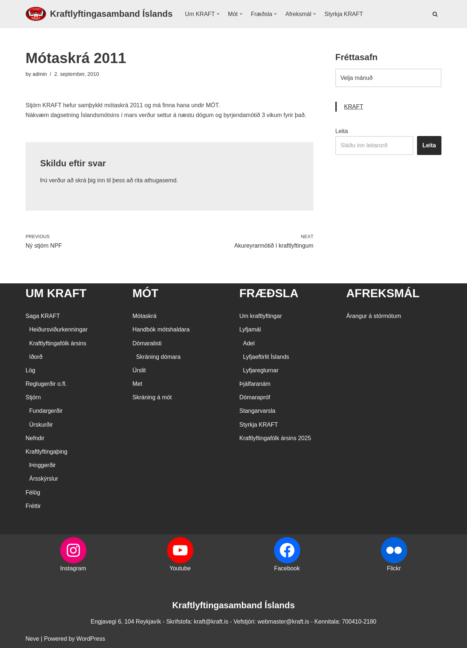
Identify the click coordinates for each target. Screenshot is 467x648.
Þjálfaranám (254, 384)
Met (137, 384)
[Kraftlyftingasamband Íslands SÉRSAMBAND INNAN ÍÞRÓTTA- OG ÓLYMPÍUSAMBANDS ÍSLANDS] (99, 14)
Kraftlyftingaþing (46, 452)
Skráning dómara (158, 357)
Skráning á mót (152, 397)
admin (39, 74)
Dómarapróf (254, 397)
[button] (218, 13)
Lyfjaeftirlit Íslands (266, 357)
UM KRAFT (56, 293)
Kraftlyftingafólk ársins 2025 (275, 438)
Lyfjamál (250, 329)
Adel (249, 343)
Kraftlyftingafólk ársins (57, 343)
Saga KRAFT (43, 316)
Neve (32, 639)
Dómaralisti (147, 343)
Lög (30, 370)
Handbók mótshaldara (161, 329)
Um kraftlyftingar (260, 316)
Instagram (73, 568)
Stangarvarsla (257, 411)
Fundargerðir (46, 411)
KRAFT (353, 107)
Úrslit (139, 370)
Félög (33, 492)
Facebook (287, 568)
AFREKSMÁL (383, 293)
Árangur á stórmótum (373, 316)
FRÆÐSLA (268, 293)
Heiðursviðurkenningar (58, 329)
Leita (341, 131)
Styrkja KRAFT (343, 14)
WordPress (90, 639)
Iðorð (35, 357)
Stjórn (33, 397)
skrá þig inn (90, 180)
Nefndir (35, 438)
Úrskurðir (41, 425)
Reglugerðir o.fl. (46, 384)
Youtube (179, 568)
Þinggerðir (42, 465)
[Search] (435, 14)
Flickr (394, 568)
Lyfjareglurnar (260, 370)
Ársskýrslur (43, 479)
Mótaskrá (144, 316)
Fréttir (33, 506)
